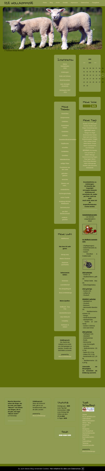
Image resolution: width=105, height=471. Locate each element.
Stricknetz (65, 281)
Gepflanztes (65, 143)
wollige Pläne (65, 163)
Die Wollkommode (18, 3)
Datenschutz (85, 2)
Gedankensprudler (88, 445)
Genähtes (65, 155)
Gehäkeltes (65, 151)
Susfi (84, 427)
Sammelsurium (65, 207)
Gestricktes (64, 113)
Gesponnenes (64, 117)
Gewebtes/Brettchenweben (67, 139)
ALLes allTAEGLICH (88, 416)
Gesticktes (65, 131)
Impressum (74, 2)
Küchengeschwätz (65, 193)
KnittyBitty (65, 321)
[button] (10, 28)
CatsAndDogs (86, 441)
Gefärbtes (65, 121)
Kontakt (65, 2)
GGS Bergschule (87, 431)
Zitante (84, 414)
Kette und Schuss (65, 76)
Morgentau (85, 425)
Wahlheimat (65, 238)
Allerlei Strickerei (65, 258)
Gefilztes (65, 135)
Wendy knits (65, 254)
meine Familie (64, 197)
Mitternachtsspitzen (88, 421)
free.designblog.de (65, 289)
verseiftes (65, 147)
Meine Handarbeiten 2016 (65, 66)
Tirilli (83, 439)
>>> (95, 62)
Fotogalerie (95, 2)
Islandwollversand (65, 313)
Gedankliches (65, 189)
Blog (51, 2)
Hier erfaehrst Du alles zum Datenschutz (65, 469)
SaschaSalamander (88, 433)
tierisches (65, 179)
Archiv (58, 2)
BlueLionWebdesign (65, 293)
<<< (84, 62)
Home (45, 2)
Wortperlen (85, 429)
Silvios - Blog (86, 423)
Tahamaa (85, 443)
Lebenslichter (86, 418)
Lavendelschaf (65, 285)
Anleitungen (65, 72)
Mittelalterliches (65, 159)
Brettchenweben (65, 80)
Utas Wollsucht (65, 317)
